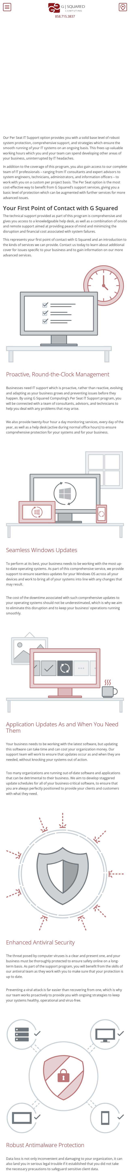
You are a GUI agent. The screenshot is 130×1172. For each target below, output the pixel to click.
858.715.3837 (65, 16)
